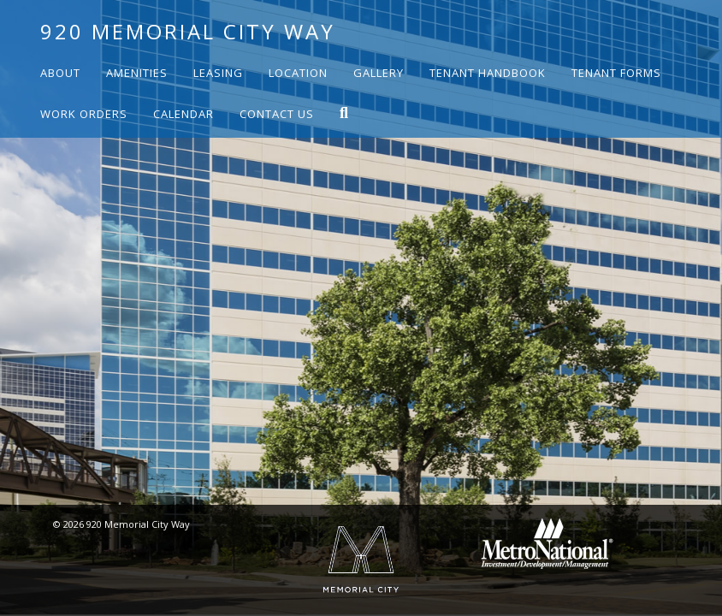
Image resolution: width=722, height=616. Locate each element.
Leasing (218, 72)
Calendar (183, 113)
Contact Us (277, 113)
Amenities (137, 72)
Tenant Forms (616, 72)
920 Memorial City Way (187, 31)
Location (298, 72)
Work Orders (83, 113)
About (60, 72)
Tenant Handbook (487, 72)
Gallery (378, 72)
